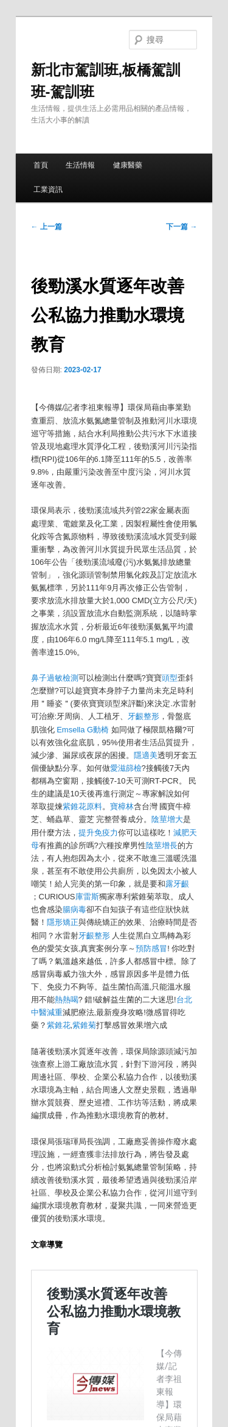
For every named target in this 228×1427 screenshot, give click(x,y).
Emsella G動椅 (83, 729)
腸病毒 (74, 909)
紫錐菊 (84, 1025)
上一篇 (46, 226)
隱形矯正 (62, 922)
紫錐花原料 (82, 806)
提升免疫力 (98, 832)
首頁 (40, 165)
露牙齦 (177, 883)
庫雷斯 (87, 896)
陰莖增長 (162, 845)
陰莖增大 (167, 819)
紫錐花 (59, 1025)
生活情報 (80, 165)
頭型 (170, 677)
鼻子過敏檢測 (54, 677)
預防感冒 (151, 948)
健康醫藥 (127, 165)
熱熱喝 (66, 999)
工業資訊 (48, 189)
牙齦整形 (143, 716)
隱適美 (145, 755)
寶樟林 (122, 806)
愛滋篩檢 (126, 768)
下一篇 (181, 226)
